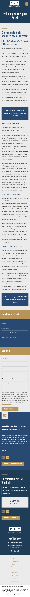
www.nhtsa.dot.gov (7, 284)
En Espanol (15, 570)
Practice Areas (15, 567)
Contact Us (15, 581)
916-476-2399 (15, 539)
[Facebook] (18, 551)
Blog (15, 578)
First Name (5, 358)
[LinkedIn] (15, 551)
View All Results (11, 518)
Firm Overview (15, 561)
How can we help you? (7, 384)
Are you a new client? (7, 378)
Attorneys (15, 564)
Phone (3, 368)
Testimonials (15, 575)
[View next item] (7, 457)
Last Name (5, 363)
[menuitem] (15, 323)
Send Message (10, 409)
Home (15, 558)
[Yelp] (12, 551)
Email (3, 373)
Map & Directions (14, 547)
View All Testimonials (13, 464)
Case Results (15, 572)
